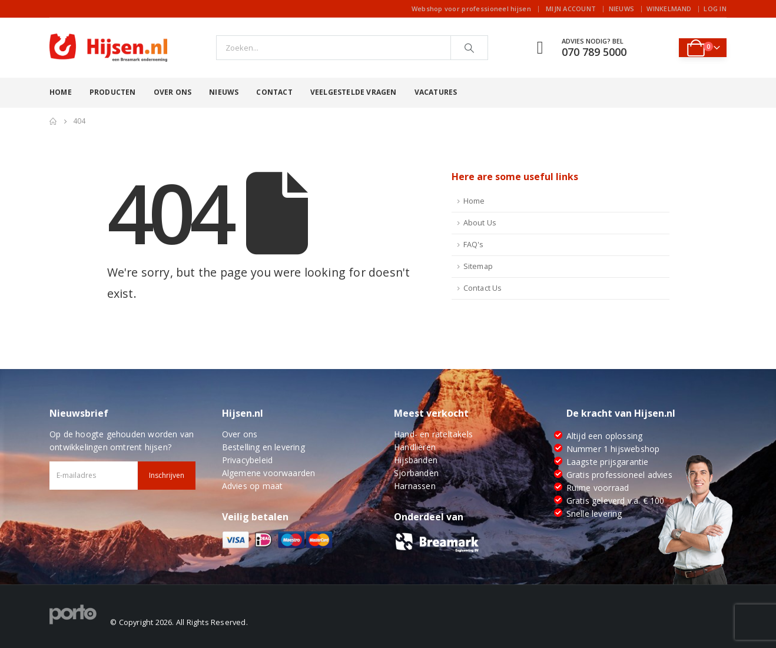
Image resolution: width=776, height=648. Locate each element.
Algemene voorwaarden (269, 472)
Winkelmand (668, 8)
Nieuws (622, 8)
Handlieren (415, 447)
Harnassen (415, 485)
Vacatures (435, 92)
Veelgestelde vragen (353, 92)
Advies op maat (252, 485)
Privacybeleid (247, 460)
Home (60, 92)
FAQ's (473, 245)
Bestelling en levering (263, 447)
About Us (480, 223)
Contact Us (482, 288)
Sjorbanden (416, 472)
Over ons (173, 92)
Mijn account (571, 8)
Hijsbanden (415, 460)
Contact (274, 92)
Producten (112, 92)
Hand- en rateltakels (433, 434)
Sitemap (478, 266)
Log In (715, 8)
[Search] (469, 47)
